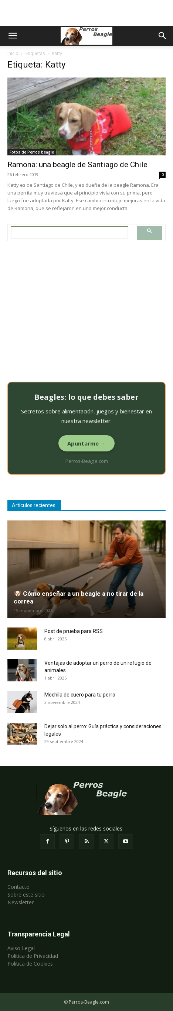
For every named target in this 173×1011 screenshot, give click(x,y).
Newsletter (20, 902)
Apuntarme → (86, 443)
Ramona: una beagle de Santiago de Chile (77, 164)
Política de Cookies (30, 963)
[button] (12, 36)
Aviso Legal (21, 948)
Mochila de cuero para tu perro (79, 695)
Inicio (12, 53)
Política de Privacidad (32, 955)
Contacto (18, 886)
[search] (65, 233)
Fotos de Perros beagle (32, 152)
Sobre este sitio (26, 894)
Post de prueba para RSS (73, 631)
